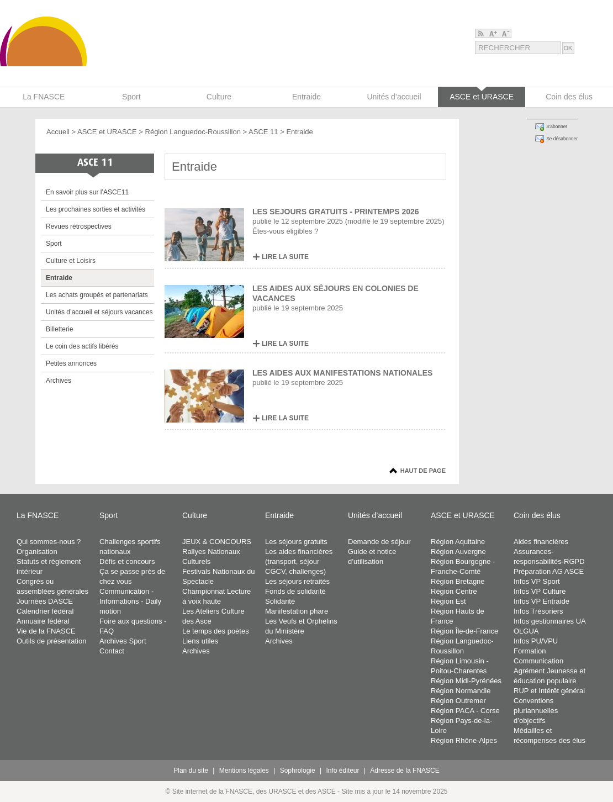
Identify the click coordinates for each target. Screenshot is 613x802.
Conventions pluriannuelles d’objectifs (536, 711)
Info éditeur (343, 770)
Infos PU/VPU (536, 641)
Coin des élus (537, 515)
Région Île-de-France (464, 631)
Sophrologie (297, 770)
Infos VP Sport (537, 581)
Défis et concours (127, 561)
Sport (54, 243)
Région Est (448, 601)
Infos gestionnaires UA (550, 621)
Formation (530, 651)
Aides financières (541, 541)
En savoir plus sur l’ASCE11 (87, 192)
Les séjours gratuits (296, 541)
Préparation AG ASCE (549, 571)
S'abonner (556, 126)
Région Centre (454, 591)
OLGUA (526, 631)
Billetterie (59, 329)
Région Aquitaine (458, 541)
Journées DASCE (45, 601)
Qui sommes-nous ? (49, 541)
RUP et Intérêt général (549, 691)
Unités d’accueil (375, 515)
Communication (538, 661)
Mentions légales (244, 770)
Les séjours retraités (297, 581)
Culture (194, 515)
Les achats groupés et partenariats (97, 295)
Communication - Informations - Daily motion (130, 601)
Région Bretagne (458, 581)
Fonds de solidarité (295, 591)
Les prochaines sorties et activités (95, 209)
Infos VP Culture (540, 591)
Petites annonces (71, 363)
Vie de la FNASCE (46, 631)
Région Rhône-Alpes (464, 740)
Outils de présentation (51, 641)
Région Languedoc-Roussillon (193, 132)
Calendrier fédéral (45, 611)
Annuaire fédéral (43, 621)
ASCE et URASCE (107, 132)
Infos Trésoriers (538, 611)
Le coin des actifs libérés (82, 346)
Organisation (37, 551)
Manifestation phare (296, 611)
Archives (58, 380)
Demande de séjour (379, 541)
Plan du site (190, 770)
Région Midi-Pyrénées (466, 681)
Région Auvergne (458, 551)
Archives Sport (122, 641)
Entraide (59, 278)
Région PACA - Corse (465, 710)
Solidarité (280, 601)
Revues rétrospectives (79, 226)
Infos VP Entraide (541, 601)
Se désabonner (562, 138)
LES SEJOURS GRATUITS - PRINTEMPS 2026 (335, 211)
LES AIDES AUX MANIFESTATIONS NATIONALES (342, 372)
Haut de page (423, 470)
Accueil (58, 132)
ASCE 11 (263, 132)
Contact (111, 651)
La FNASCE (38, 515)
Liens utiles (200, 641)
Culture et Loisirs (71, 261)
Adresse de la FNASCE (404, 770)
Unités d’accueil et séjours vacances (99, 312)
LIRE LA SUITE (285, 257)
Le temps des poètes (215, 631)
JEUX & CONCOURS (216, 541)
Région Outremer (458, 701)
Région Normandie (460, 691)
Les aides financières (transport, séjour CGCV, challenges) (298, 561)
